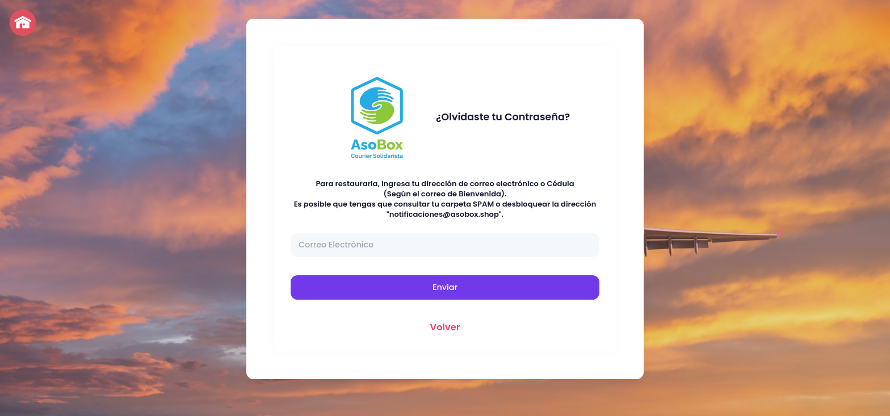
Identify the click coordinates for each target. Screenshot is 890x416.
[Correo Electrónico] (445, 245)
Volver (445, 327)
